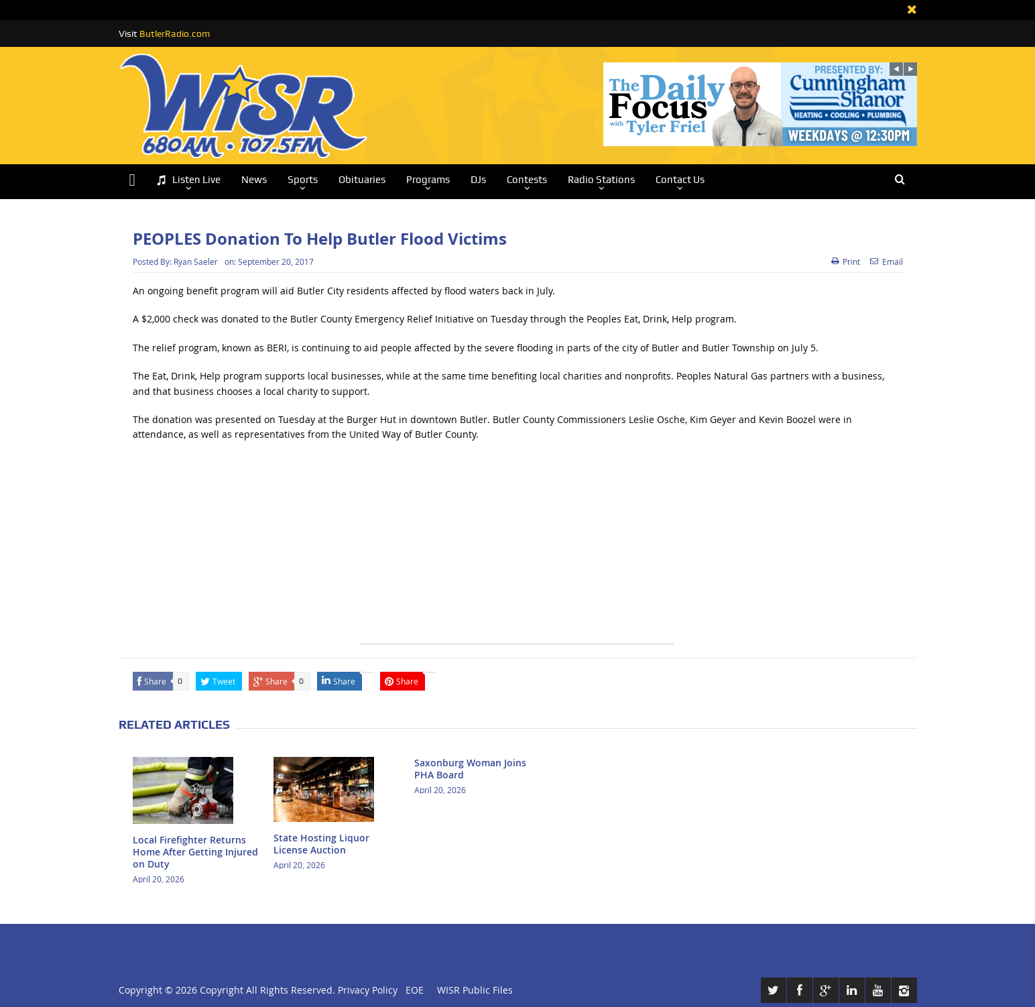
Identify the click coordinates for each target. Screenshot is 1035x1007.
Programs (428, 180)
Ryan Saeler (196, 261)
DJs (478, 180)
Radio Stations (601, 180)
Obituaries (362, 180)
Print (845, 261)
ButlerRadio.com (174, 33)
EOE (412, 990)
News (254, 180)
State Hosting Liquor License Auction (321, 843)
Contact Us (680, 180)
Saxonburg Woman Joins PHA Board (470, 768)
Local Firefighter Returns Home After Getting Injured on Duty (195, 851)
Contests (527, 180)
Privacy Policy (368, 990)
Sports (303, 180)
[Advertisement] (517, 550)
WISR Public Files (475, 990)
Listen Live (188, 180)
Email (886, 261)
